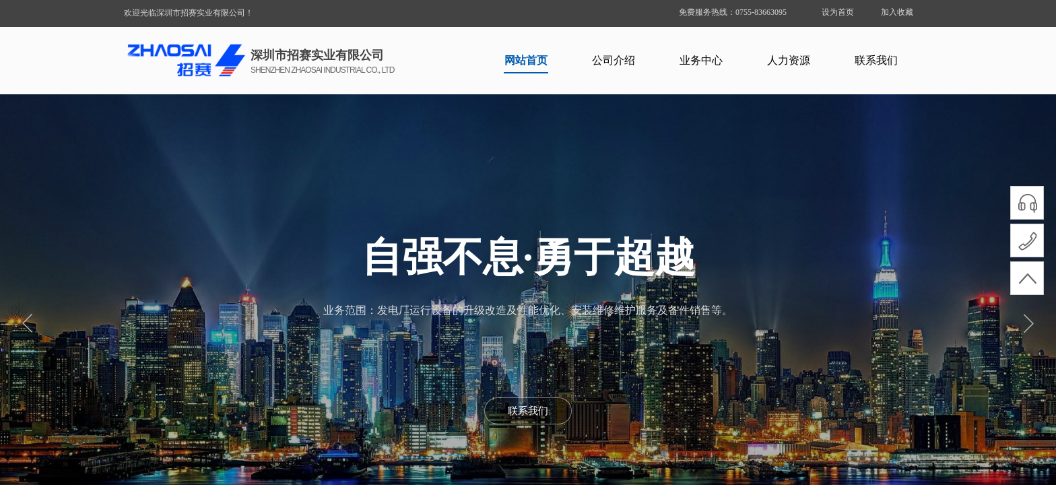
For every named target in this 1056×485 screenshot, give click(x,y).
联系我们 (876, 60)
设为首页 (838, 12)
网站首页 (526, 60)
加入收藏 (897, 12)
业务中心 (701, 60)
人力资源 (788, 60)
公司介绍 (613, 60)
